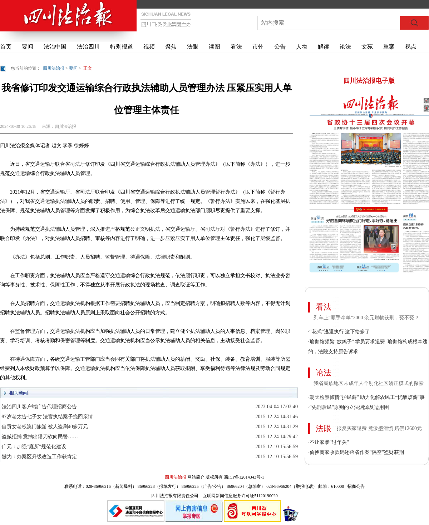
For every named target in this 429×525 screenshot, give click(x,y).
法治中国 (55, 47)
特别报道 (121, 47)
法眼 (192, 47)
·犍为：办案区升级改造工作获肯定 (38, 456)
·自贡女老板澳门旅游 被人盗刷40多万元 (44, 426)
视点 (410, 47)
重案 (389, 47)
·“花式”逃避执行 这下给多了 (339, 331)
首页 (5, 47)
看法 (236, 47)
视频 (149, 47)
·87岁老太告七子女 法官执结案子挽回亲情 (46, 416)
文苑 (367, 47)
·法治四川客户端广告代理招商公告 (38, 406)
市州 (258, 47)
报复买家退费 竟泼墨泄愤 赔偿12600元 (379, 428)
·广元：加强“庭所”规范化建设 (33, 446)
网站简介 (195, 477)
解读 (323, 47)
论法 (345, 47)
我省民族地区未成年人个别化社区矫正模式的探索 (369, 383)
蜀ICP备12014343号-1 (244, 477)
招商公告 (356, 486)
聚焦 (171, 47)
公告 (280, 47)
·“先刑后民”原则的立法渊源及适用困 (348, 407)
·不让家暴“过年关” (328, 442)
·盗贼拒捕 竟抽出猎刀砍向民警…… (39, 436)
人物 (301, 47)
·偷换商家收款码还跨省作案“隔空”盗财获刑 (356, 452)
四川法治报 (53, 68)
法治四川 (88, 47)
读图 (214, 47)
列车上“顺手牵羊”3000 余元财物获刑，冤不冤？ (366, 317)
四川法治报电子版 (369, 80)
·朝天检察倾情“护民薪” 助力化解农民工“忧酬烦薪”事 (366, 397)
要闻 (27, 47)
